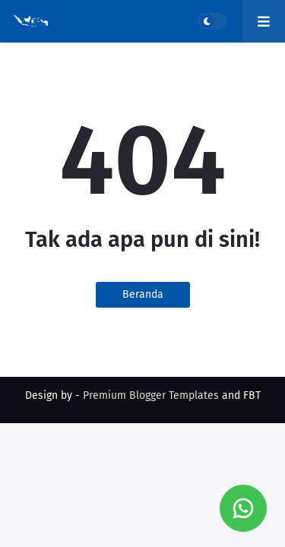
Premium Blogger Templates (151, 395)
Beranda (142, 294)
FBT (252, 395)
